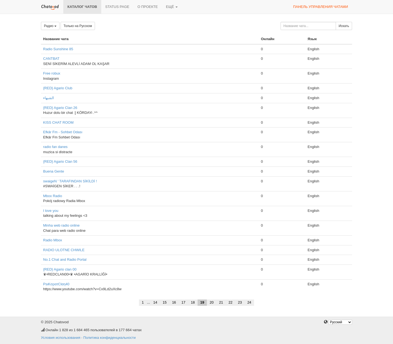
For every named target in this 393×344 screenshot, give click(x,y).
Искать (344, 26)
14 (155, 302)
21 (221, 302)
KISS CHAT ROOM (58, 122)
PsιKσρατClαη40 (56, 284)
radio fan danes (55, 147)
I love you (50, 211)
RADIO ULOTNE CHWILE (64, 250)
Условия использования (60, 338)
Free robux (51, 73)
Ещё (172, 7)
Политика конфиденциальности (109, 338)
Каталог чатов (82, 7)
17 (183, 302)
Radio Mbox (52, 240)
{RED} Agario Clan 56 (60, 161)
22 (230, 302)
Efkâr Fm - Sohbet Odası (62, 132)
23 (240, 302)
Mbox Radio (52, 196)
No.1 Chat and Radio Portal (65, 259)
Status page (117, 7)
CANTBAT (51, 59)
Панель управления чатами (320, 7)
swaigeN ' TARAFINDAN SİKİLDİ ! (70, 181)
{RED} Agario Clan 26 (60, 108)
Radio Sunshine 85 (58, 49)
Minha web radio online (61, 225)
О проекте (148, 7)
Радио (50, 26)
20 (211, 302)
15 (164, 302)
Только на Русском (78, 26)
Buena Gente (53, 171)
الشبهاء (48, 98)
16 (174, 302)
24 (249, 302)
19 (202, 302)
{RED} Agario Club (57, 88)
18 (193, 302)
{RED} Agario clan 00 (59, 269)
